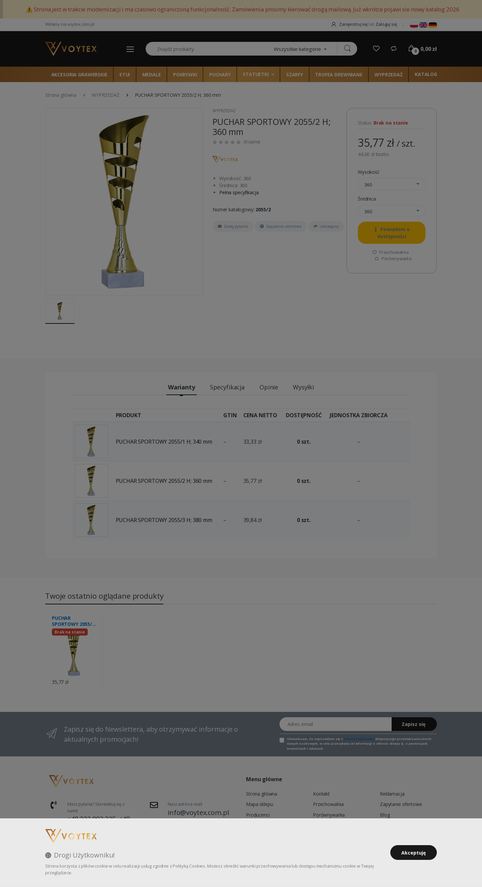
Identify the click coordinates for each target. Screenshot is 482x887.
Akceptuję (413, 852)
